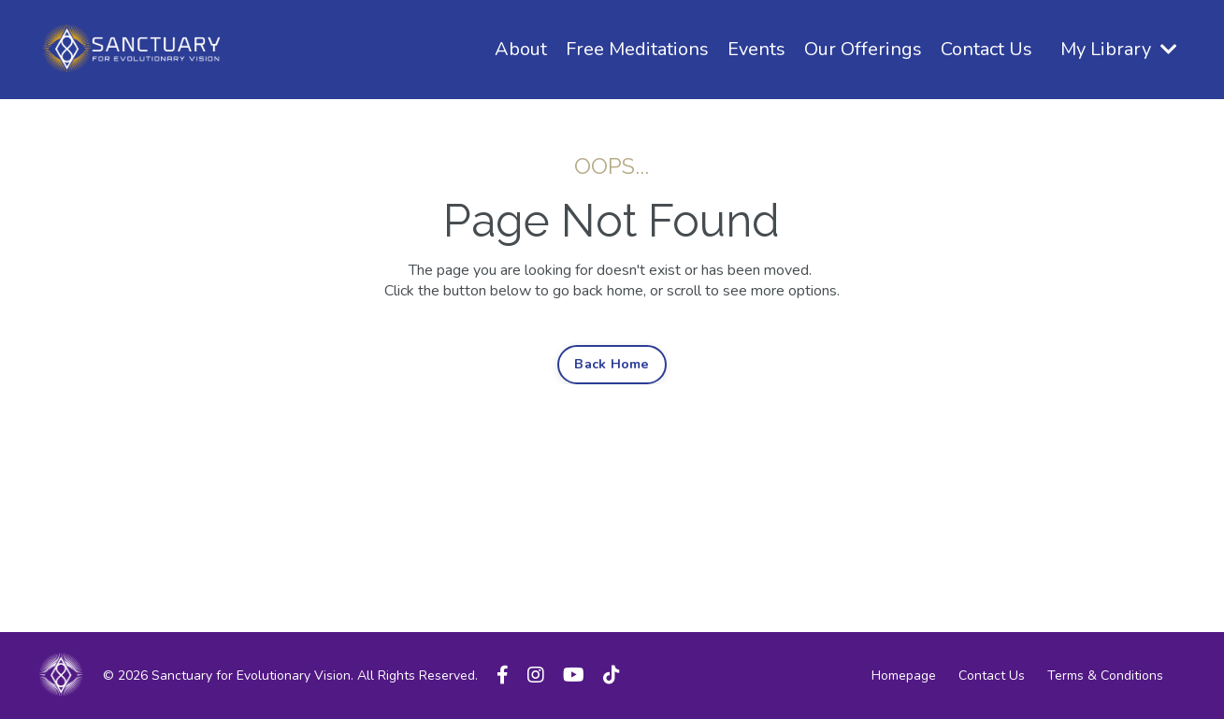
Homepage (903, 675)
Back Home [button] (611, 363)
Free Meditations (637, 49)
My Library (1118, 49)
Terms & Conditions (1105, 675)
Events (756, 49)
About (521, 49)
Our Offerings (863, 49)
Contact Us (986, 49)
